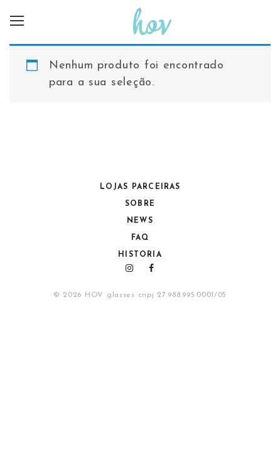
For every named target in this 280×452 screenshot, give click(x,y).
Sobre (140, 204)
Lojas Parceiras (140, 187)
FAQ (140, 238)
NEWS (140, 221)
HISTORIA (140, 255)
